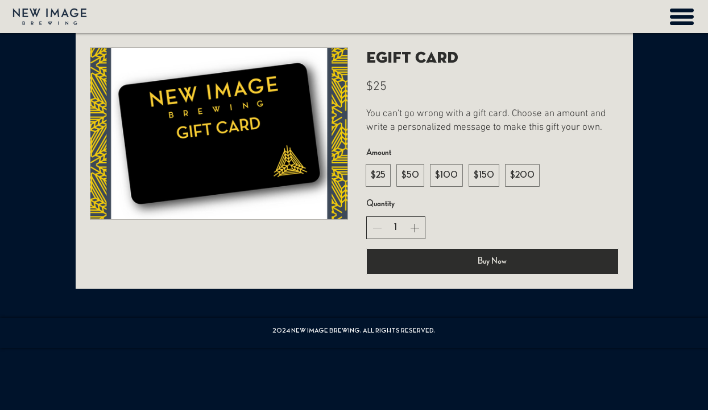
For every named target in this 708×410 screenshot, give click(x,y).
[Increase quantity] (414, 228)
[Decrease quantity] (377, 228)
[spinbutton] (396, 228)
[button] (682, 17)
